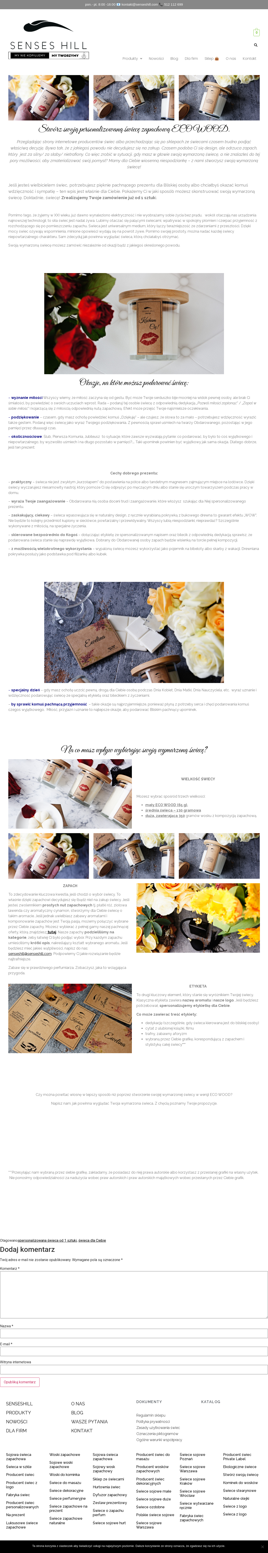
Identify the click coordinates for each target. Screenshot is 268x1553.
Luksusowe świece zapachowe (22, 1525)
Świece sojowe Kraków (192, 1481)
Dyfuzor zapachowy (110, 1495)
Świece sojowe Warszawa (149, 1525)
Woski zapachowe (64, 1455)
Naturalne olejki (236, 1498)
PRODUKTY (18, 1412)
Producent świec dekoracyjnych (150, 1481)
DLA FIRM (16, 1430)
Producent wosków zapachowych (152, 1469)
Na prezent (15, 1515)
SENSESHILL (19, 1403)
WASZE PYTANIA (89, 1421)
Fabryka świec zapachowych (192, 1518)
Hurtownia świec (106, 1487)
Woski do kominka (64, 1475)
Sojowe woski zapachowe (61, 1464)
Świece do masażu (65, 1483)
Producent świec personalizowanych (22, 1505)
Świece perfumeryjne (67, 1498)
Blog (174, 58)
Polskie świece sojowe (155, 1515)
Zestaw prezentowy (110, 1503)
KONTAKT (82, 1430)
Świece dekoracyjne (66, 1490)
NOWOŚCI (16, 1421)
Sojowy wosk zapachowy (104, 1469)
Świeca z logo (235, 1514)
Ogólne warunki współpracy (159, 1440)
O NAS (78, 1403)
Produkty (132, 58)
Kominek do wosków (241, 1483)
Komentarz (10, 1268)
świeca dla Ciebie (92, 1240)
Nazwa (6, 1326)
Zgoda (232, 1546)
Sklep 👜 (212, 58)
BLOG (77, 1412)
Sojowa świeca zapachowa (18, 1457)
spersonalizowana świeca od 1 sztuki (47, 1240)
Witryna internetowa (15, 1362)
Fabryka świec (18, 1495)
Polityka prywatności (153, 1422)
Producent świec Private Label (237, 1457)
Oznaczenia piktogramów (157, 1434)
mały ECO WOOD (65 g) (166, 805)
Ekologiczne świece (240, 1467)
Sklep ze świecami (109, 1479)
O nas (231, 58)
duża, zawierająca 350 (165, 816)
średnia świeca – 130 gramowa (173, 810)
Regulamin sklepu (150, 1415)
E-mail (6, 1344)
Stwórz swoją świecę (240, 1475)
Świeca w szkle (19, 1467)
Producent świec (20, 1475)
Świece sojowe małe (154, 1491)
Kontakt (249, 58)
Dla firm (191, 58)
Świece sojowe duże (154, 1499)
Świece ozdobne (150, 1507)
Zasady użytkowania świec (158, 1428)
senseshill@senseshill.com (30, 954)
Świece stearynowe (239, 1490)
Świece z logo (235, 1506)
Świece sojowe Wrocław (192, 1493)
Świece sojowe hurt (109, 1523)
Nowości (156, 58)
